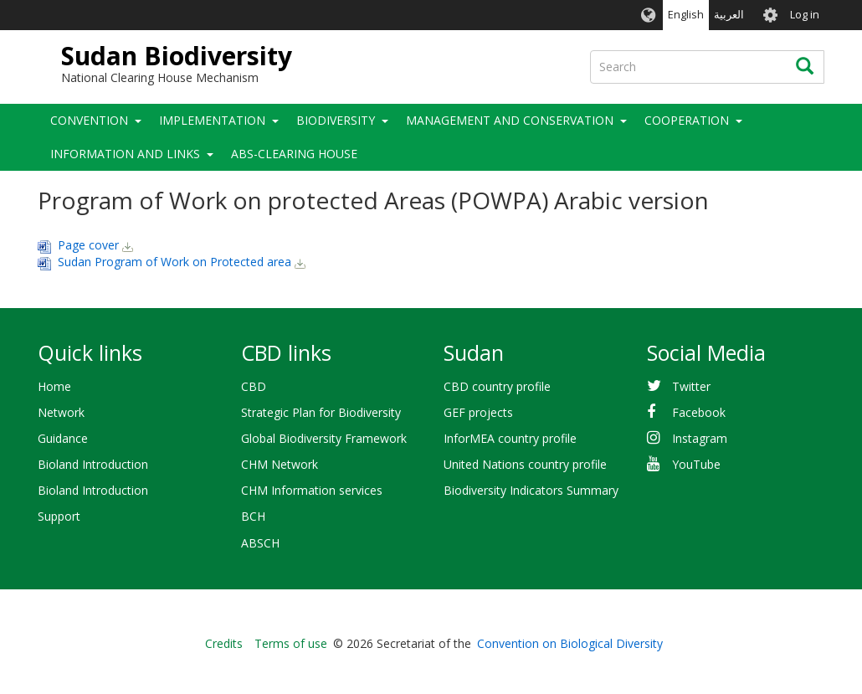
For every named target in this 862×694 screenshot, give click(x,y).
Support (59, 516)
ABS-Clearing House (294, 154)
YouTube (696, 464)
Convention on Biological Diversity (570, 643)
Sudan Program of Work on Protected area (174, 262)
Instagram (699, 438)
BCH (253, 516)
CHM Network (279, 464)
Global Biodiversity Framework (324, 438)
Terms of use (290, 643)
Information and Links (125, 154)
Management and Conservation (509, 120)
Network (61, 412)
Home (54, 386)
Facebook (699, 412)
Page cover (88, 245)
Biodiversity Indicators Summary (531, 490)
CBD (253, 386)
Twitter (691, 386)
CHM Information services (311, 490)
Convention (89, 120)
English (686, 15)
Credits (224, 643)
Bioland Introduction (93, 464)
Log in (804, 15)
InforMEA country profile (510, 438)
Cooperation (686, 120)
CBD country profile (497, 386)
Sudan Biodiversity (176, 56)
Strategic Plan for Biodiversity (321, 412)
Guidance (63, 438)
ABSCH (260, 543)
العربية (729, 15)
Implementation (212, 120)
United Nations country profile (525, 464)
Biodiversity (335, 120)
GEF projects (478, 412)
